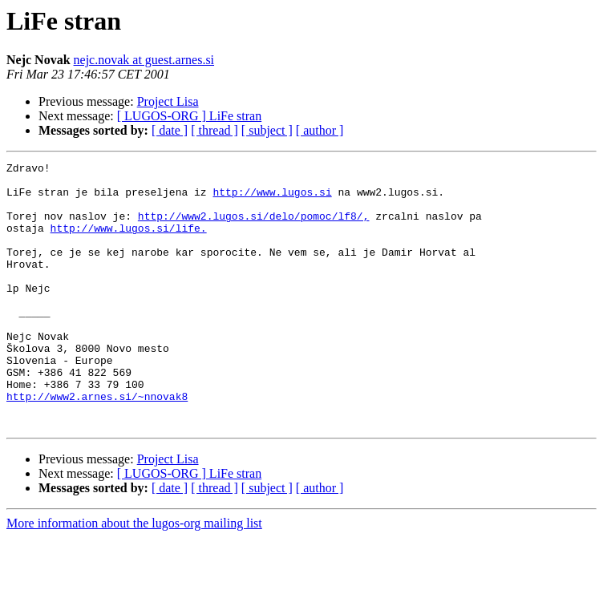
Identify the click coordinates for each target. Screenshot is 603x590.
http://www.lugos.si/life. (129, 242)
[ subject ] (267, 130)
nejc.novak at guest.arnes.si (144, 60)
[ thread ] (214, 130)
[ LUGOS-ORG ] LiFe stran (189, 116)
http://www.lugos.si (271, 199)
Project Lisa (168, 101)
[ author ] (320, 130)
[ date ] (170, 130)
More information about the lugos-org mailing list (134, 576)
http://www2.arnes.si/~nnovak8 (97, 444)
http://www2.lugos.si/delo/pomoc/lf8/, (254, 227)
